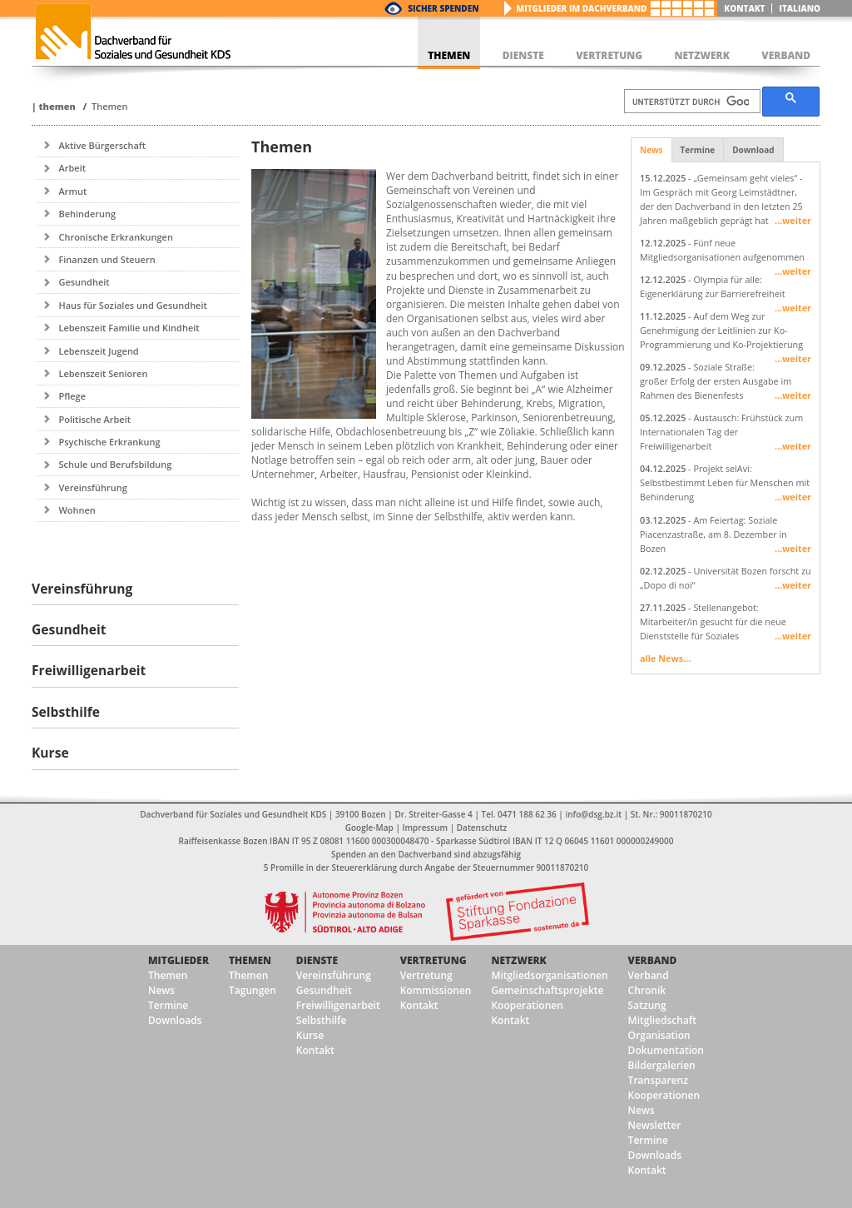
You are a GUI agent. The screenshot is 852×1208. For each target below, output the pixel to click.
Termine (698, 150)
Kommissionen (436, 990)
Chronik (647, 990)
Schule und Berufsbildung (114, 464)
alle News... (665, 658)
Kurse (310, 1035)
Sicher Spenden (443, 8)
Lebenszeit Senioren (102, 373)
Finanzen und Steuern (106, 259)
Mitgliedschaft (662, 1020)
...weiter (793, 220)
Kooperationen (526, 1005)
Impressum (425, 827)
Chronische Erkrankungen (115, 237)
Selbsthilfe (321, 1020)
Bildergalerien (662, 1065)
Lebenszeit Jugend (98, 351)
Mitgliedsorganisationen (549, 975)
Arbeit (72, 168)
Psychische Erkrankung (109, 441)
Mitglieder (178, 960)
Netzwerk (518, 960)
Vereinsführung (92, 487)
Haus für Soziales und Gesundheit (132, 305)
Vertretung (433, 960)
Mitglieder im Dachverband (582, 8)
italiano (799, 8)
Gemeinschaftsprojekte (547, 990)
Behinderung (87, 213)
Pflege (72, 396)
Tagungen (252, 990)
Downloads (174, 1020)
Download (753, 150)
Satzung (647, 1005)
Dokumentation (666, 1050)
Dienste (317, 960)
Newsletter (654, 1125)
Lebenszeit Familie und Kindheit (128, 327)
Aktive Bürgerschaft (102, 145)
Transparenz (658, 1080)
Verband (652, 960)
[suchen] (690, 101)
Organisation (659, 1035)
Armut (72, 191)
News (651, 150)
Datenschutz (482, 827)
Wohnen (76, 510)
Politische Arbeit (94, 419)
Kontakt (744, 8)
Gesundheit (83, 282)
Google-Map (369, 827)
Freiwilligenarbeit (338, 1005)
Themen (56, 106)
